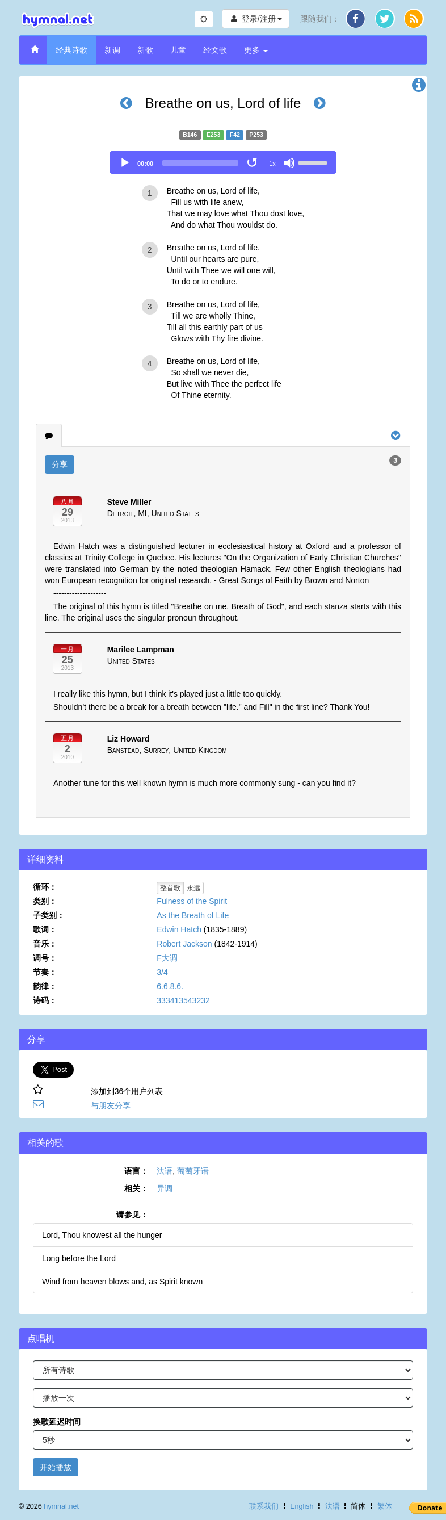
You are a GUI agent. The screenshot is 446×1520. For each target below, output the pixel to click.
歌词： (45, 929)
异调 (164, 1188)
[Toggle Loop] (253, 163)
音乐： (45, 943)
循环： (45, 886)
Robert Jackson (184, 943)
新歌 (145, 50)
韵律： (45, 986)
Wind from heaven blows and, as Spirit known (122, 1281)
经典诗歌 (71, 50)
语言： (136, 1170)
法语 (164, 1170)
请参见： (132, 1214)
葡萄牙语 (193, 1170)
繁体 (384, 1506)
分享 (60, 464)
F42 (235, 134)
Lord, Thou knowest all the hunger (102, 1235)
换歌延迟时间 (57, 1421)
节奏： (45, 972)
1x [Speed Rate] (272, 163)
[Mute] (289, 163)
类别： (45, 901)
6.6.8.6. (170, 986)
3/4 (162, 972)
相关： (136, 1188)
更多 (256, 50)
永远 (193, 888)
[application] (223, 162)
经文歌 (215, 50)
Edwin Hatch (179, 929)
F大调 (167, 957)
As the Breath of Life (193, 915)
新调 (112, 50)
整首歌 (170, 888)
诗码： (45, 1000)
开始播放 (55, 1467)
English (301, 1506)
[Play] (125, 163)
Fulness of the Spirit (192, 901)
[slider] (200, 163)
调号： (45, 957)
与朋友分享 (111, 1105)
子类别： (49, 915)
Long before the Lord (79, 1258)
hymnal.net (61, 1506)
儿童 (178, 50)
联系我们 (264, 1506)
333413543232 (183, 1000)
